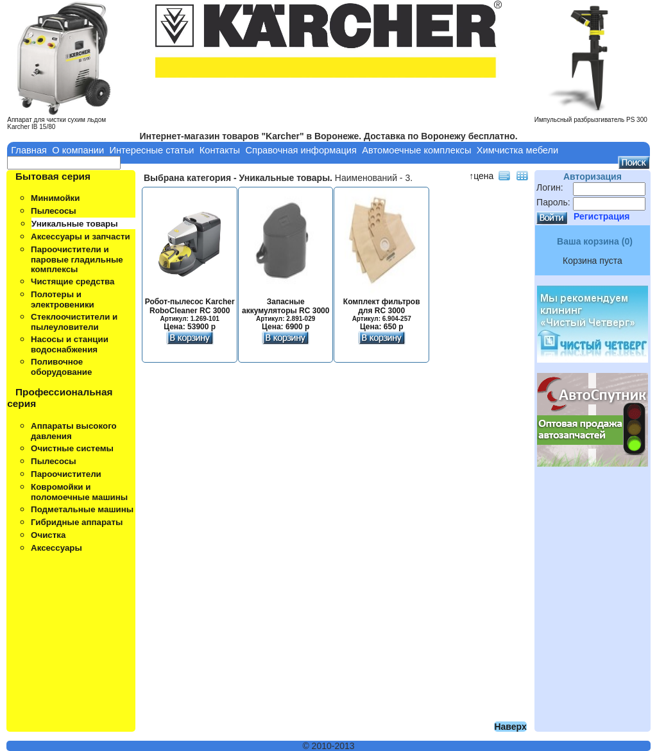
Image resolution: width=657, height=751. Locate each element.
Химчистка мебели (518, 150)
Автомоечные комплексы (416, 150)
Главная (29, 150)
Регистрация (602, 216)
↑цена (481, 176)
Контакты (220, 150)
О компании (78, 150)
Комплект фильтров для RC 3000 (381, 310)
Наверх (510, 726)
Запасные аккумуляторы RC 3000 (285, 310)
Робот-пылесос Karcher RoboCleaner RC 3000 (190, 310)
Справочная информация (301, 150)
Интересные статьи (151, 150)
